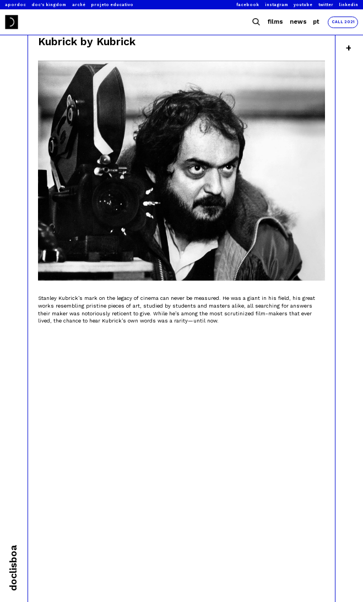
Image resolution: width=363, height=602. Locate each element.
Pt (316, 21)
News (298, 21)
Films (275, 21)
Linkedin (348, 4)
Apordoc (15, 4)
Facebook (247, 4)
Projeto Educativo (112, 4)
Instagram (276, 4)
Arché (78, 4)
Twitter (325, 4)
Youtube (303, 4)
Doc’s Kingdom (48, 4)
